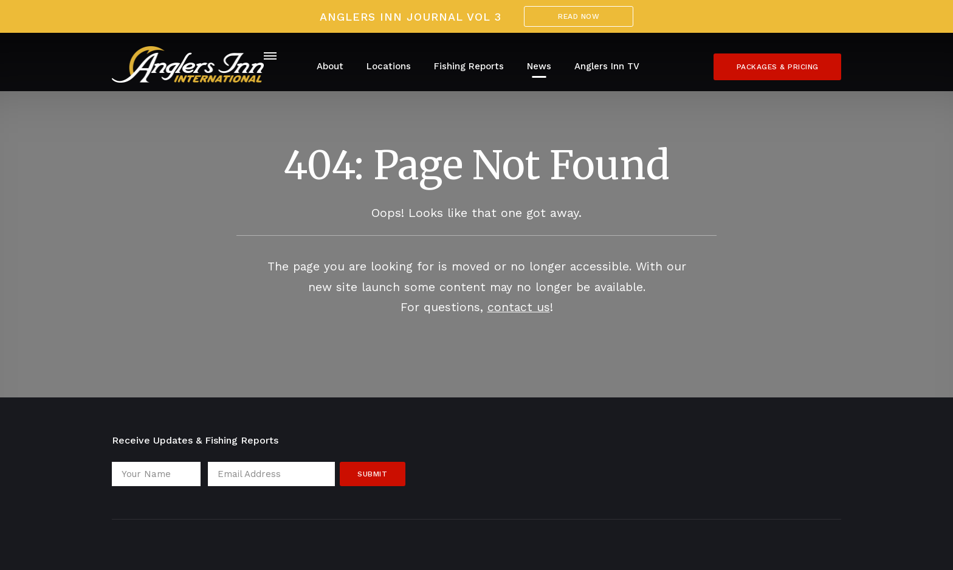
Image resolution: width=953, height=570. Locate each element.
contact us (518, 307)
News (539, 66)
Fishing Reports (469, 66)
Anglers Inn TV (606, 66)
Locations (388, 66)
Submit (372, 474)
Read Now (578, 16)
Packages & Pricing (778, 67)
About (330, 66)
